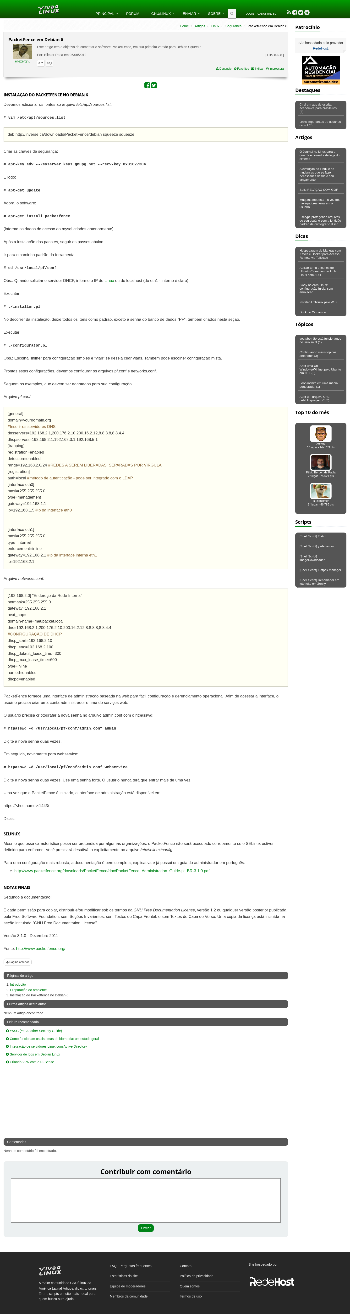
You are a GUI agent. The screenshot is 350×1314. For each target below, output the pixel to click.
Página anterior (17, 962)
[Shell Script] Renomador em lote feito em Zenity (319, 581)
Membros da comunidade (129, 1296)
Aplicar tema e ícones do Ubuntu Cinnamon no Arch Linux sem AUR (318, 271)
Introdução (18, 984)
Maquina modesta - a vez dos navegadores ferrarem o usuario (320, 203)
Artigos (200, 26)
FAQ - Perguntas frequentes (131, 1266)
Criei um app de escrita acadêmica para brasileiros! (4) (319, 108)
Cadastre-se (266, 13)
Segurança (233, 26)
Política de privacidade (196, 1276)
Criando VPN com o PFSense (30, 1062)
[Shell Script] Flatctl (313, 536)
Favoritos (241, 68)
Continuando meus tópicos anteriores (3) (318, 354)
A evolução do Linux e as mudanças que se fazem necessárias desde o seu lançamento (317, 174)
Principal (105, 13)
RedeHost (320, 48)
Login (250, 13)
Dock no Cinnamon (313, 312)
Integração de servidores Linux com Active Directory (46, 1046)
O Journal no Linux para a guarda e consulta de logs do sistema (319, 155)
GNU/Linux (161, 13)
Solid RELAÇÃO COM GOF (319, 189)
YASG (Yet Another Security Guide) (34, 1031)
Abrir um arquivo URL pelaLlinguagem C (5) (314, 398)
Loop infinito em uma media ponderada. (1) (319, 384)
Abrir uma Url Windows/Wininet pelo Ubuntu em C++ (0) (320, 369)
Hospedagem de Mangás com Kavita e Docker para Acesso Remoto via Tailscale (320, 254)
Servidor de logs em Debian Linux (33, 1054)
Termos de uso (191, 1296)
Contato (185, 1266)
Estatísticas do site (124, 1276)
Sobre (214, 13)
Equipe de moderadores (128, 1286)
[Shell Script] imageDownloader (312, 558)
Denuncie (224, 68)
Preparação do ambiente (28, 990)
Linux (215, 26)
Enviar (189, 13)
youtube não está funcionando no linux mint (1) (320, 340)
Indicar (257, 68)
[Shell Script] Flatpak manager (320, 570)
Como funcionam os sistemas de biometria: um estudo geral (52, 1039)
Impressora (275, 68)
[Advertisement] (247, 136)
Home (184, 26)
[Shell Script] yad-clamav (317, 546)
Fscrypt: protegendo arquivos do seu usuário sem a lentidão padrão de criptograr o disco (320, 220)
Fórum (132, 13)
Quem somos (190, 1286)
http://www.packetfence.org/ (40, 948)
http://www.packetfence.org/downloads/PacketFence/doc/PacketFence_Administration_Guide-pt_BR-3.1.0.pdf (111, 871)
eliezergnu (23, 61)
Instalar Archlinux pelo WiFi (318, 302)
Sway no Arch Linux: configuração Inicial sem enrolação (316, 288)
